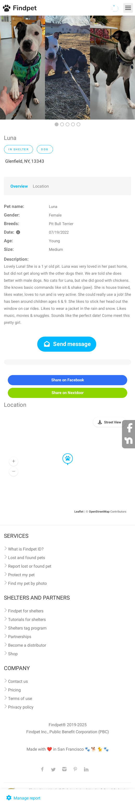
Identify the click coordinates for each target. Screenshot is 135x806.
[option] (22, 68)
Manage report (22, 798)
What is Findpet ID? (26, 549)
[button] (64, 453)
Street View (112, 422)
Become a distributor (27, 645)
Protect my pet (21, 574)
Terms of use (20, 698)
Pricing (14, 689)
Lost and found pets (26, 557)
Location (41, 186)
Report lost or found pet (29, 566)
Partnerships (19, 636)
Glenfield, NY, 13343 (24, 161)
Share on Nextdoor (67, 392)
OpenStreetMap (99, 511)
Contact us (18, 681)
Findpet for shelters (25, 610)
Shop (13, 653)
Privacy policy (21, 707)
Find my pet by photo (27, 583)
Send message (67, 344)
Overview (19, 186)
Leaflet (78, 511)
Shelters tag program (27, 628)
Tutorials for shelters (27, 619)
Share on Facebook (67, 380)
